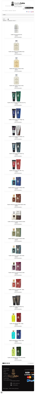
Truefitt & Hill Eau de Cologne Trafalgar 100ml (16, 187)
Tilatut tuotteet (10, 10)
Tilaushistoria (6, 10)
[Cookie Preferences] (2, 392)
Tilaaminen (5, 373)
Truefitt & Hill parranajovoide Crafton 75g (16, 153)
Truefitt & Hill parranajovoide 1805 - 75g (16, 170)
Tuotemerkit (6, 378)
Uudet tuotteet (6, 375)
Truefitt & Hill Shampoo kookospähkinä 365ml (16, 51)
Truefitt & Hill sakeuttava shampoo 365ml (16, 68)
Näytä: (4, 19)
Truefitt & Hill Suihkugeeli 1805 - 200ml (16, 323)
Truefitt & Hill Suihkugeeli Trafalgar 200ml (16, 340)
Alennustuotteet (7, 376)
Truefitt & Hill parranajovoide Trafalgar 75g (16, 119)
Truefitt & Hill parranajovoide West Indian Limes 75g (16, 102)
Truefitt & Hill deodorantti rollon (16, 34)
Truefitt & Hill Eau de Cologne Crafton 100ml (16, 255)
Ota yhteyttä (6, 368)
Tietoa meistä (6, 370)
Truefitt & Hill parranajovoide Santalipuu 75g (16, 136)
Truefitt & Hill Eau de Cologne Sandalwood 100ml (16, 221)
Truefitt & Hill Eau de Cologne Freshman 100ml (16, 238)
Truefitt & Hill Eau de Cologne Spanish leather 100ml (16, 204)
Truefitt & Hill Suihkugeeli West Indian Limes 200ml (16, 357)
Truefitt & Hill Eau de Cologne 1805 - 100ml (16, 289)
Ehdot (4, 372)
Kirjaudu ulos (14, 10)
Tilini (3, 10)
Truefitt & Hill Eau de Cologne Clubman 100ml (16, 272)
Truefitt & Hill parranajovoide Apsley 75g (16, 306)
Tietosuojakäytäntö (7, 380)
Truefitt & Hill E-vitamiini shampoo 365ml (16, 85)
